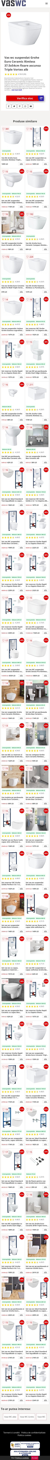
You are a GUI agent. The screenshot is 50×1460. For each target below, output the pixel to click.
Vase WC (41, 1416)
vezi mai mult (16, 90)
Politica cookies (24, 1435)
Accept (35, 1458)
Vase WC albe (10, 1416)
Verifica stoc (30, 98)
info (21, 164)
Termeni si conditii (11, 1432)
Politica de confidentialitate (33, 1432)
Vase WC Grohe (27, 1416)
